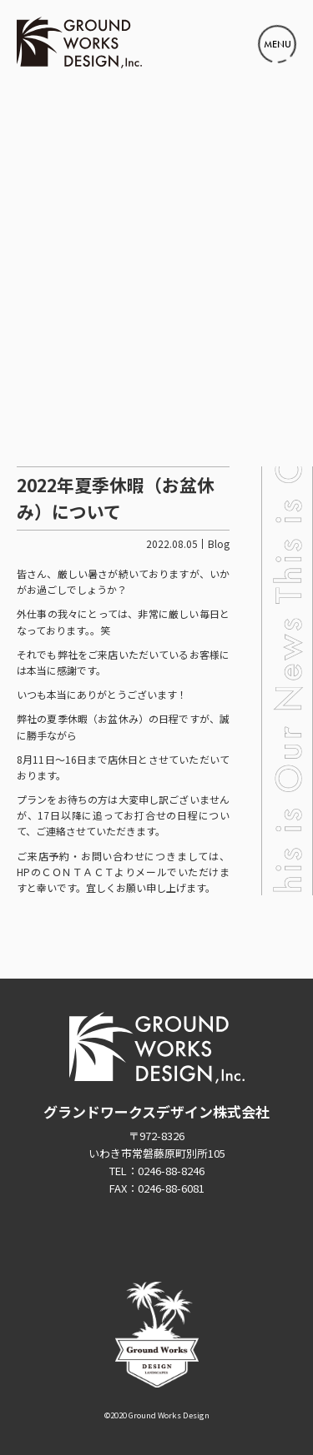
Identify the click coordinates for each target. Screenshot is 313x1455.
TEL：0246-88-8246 (156, 1170)
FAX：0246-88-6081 (156, 1188)
